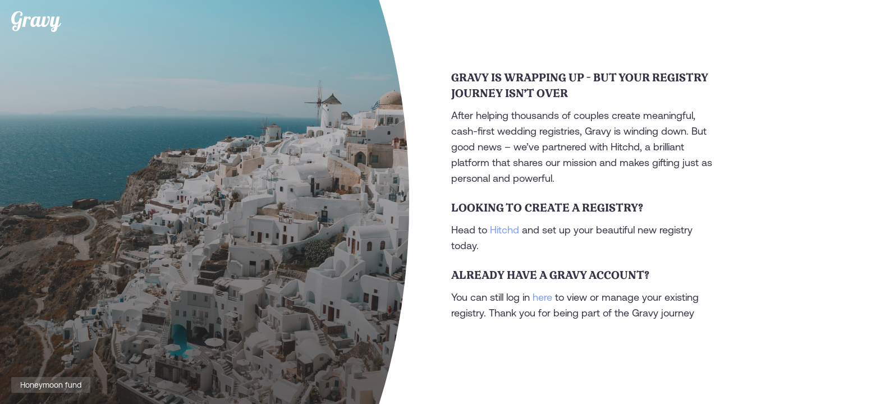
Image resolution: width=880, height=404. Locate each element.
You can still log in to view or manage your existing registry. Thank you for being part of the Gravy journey (575, 305)
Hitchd (504, 230)
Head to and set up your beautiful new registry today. (572, 237)
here (542, 297)
